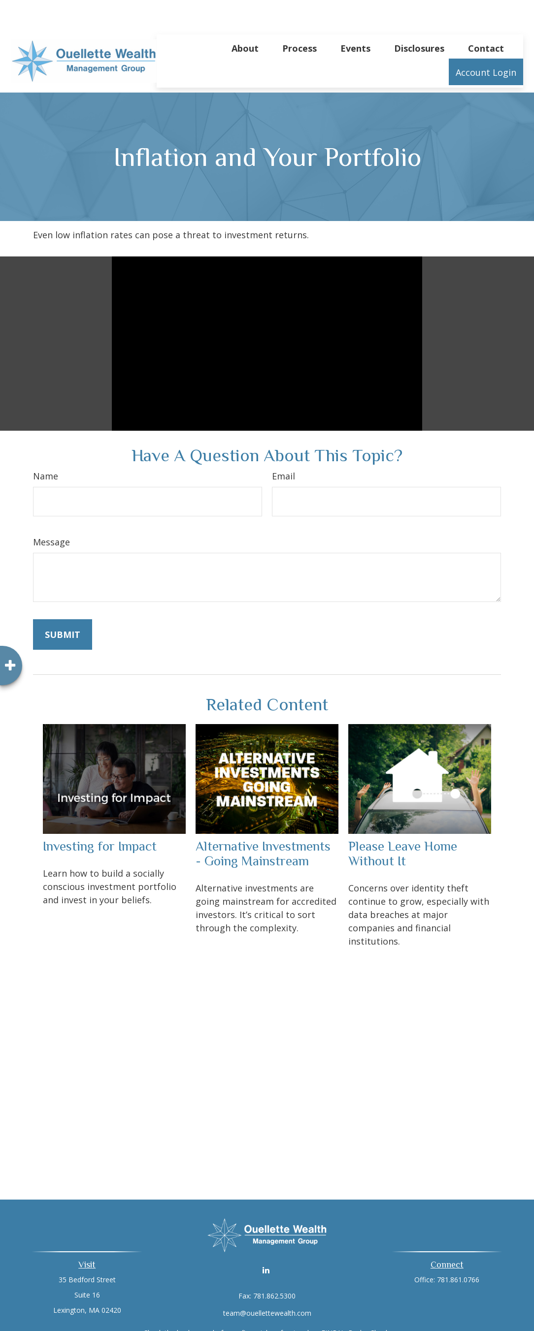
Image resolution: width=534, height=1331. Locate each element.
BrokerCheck (368, 1303)
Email (283, 446)
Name (45, 446)
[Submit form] (62, 605)
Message (51, 512)
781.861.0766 (458, 1250)
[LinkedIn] (266, 1240)
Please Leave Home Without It (402, 824)
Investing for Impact (100, 816)
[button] (245, 18)
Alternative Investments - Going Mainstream (263, 824)
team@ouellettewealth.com (267, 1283)
